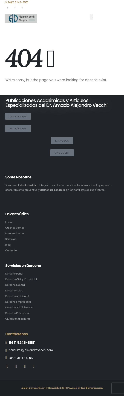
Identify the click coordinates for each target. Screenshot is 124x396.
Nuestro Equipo (14, 233)
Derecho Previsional (17, 313)
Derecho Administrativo (19, 307)
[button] (91, 17)
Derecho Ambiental (17, 296)
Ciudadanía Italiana (17, 319)
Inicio (8, 222)
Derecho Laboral (15, 285)
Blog (8, 244)
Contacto (11, 250)
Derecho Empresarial (18, 302)
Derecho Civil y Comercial (21, 279)
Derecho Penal (14, 273)
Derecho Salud (14, 290)
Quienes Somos (14, 228)
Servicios (10, 239)
